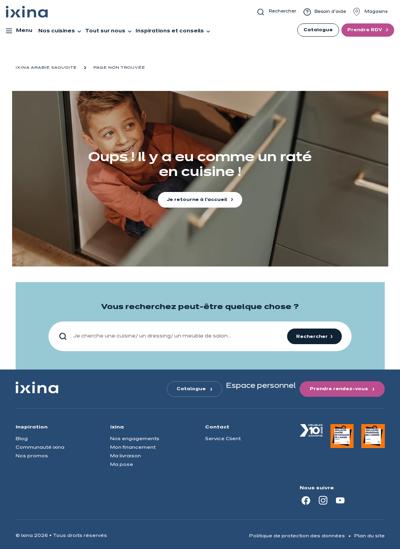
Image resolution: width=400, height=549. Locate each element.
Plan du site (369, 536)
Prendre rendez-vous (339, 389)
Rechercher (312, 337)
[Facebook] (306, 500)
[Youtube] (340, 500)
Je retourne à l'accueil (197, 200)
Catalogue (318, 30)
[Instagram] (323, 500)
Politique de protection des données (297, 536)
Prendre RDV (365, 30)
